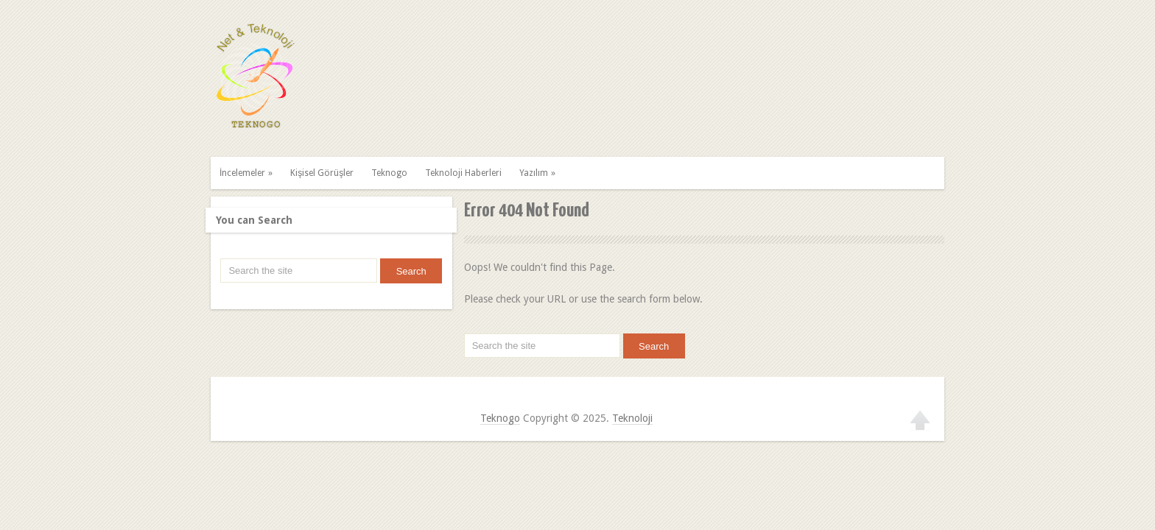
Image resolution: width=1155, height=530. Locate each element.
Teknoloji (632, 418)
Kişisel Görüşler (322, 173)
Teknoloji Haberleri (463, 173)
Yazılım (539, 173)
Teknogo (389, 173)
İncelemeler (248, 173)
